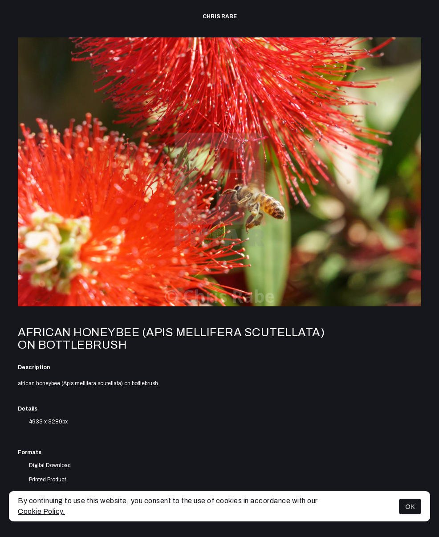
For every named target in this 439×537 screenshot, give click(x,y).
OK (410, 506)
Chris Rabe (220, 16)
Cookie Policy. (41, 511)
